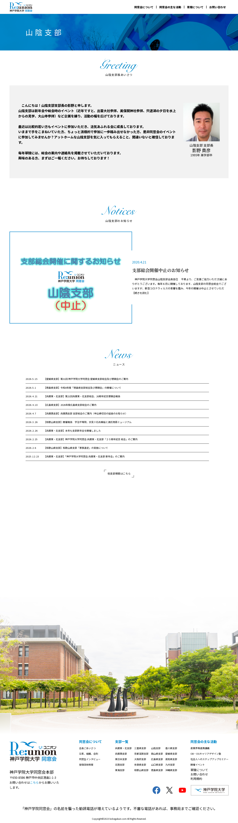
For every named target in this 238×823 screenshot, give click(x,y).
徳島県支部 (157, 770)
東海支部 (120, 770)
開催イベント (198, 764)
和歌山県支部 (141, 770)
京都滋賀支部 (141, 753)
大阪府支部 (140, 759)
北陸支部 (120, 764)
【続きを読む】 (141, 293)
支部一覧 (121, 741)
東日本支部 (121, 759)
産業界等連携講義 (200, 748)
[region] (119, 418)
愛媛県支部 (171, 753)
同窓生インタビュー (89, 759)
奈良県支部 (140, 764)
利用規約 (196, 778)
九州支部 (170, 764)
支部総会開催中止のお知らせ (160, 270)
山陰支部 (156, 748)
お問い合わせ (217, 7)
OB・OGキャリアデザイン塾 (206, 753)
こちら (34, 782)
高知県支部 (171, 759)
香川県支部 (171, 748)
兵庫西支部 (121, 753)
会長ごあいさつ (87, 748)
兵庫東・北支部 (123, 748)
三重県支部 (140, 748)
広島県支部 (157, 759)
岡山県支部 (157, 753)
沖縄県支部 (171, 770)
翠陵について (195, 7)
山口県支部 (157, 764)
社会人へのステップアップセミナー (210, 759)
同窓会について (143, 7)
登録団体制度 (86, 764)
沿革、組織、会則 (88, 753)
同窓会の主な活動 (170, 7)
